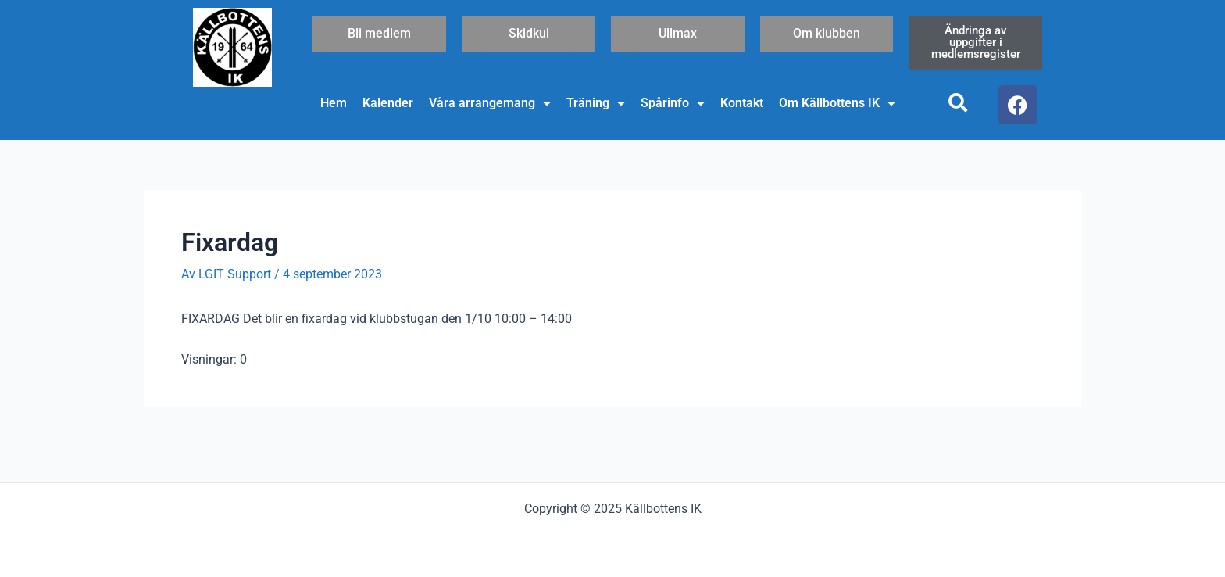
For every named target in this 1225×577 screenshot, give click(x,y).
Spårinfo (673, 103)
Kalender (387, 102)
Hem (333, 102)
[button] (958, 102)
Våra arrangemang (490, 103)
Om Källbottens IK (837, 103)
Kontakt (741, 102)
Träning (595, 103)
